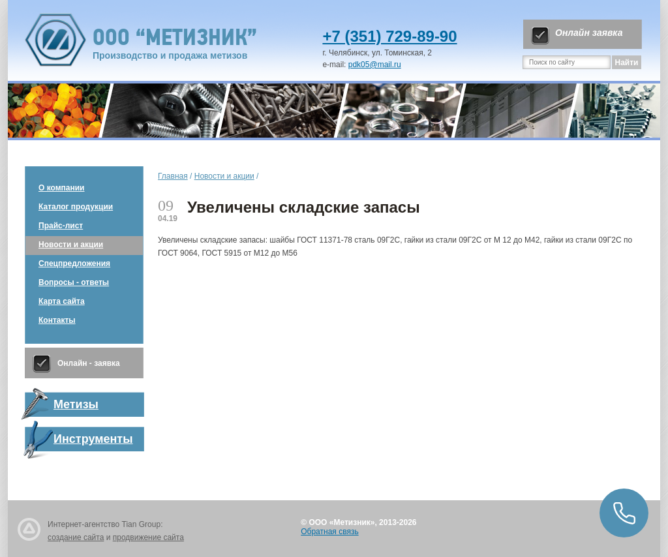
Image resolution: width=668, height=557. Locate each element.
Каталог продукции (75, 206)
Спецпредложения (74, 263)
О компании (61, 187)
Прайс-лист (60, 225)
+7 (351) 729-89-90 (389, 36)
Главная (173, 176)
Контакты (57, 320)
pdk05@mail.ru (374, 64)
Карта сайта (61, 301)
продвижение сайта (148, 537)
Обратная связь (329, 531)
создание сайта (76, 537)
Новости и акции (70, 244)
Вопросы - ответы (73, 282)
